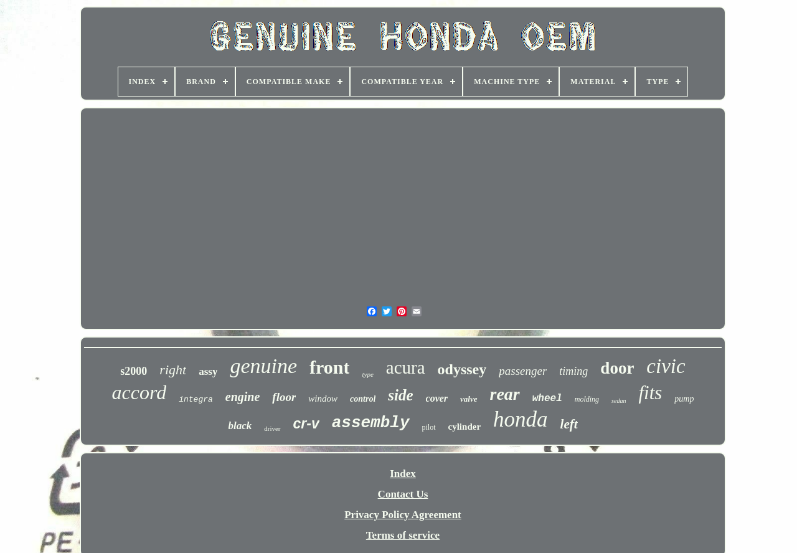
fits (650, 393)
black (240, 426)
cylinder (464, 427)
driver (272, 428)
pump (684, 399)
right (172, 369)
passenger (523, 370)
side (400, 395)
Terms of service (403, 535)
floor (284, 397)
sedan (618, 400)
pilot (429, 427)
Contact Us (403, 494)
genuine (263, 365)
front (329, 367)
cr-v (306, 423)
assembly (371, 423)
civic (665, 366)
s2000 (133, 371)
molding (587, 399)
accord (139, 392)
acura (405, 367)
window (322, 399)
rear (505, 394)
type (367, 374)
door (617, 368)
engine (242, 397)
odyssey (462, 369)
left (569, 424)
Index (403, 474)
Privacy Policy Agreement (402, 515)
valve (468, 399)
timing (573, 371)
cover (437, 398)
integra (196, 399)
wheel (547, 398)
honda (520, 419)
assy (208, 371)
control (362, 399)
